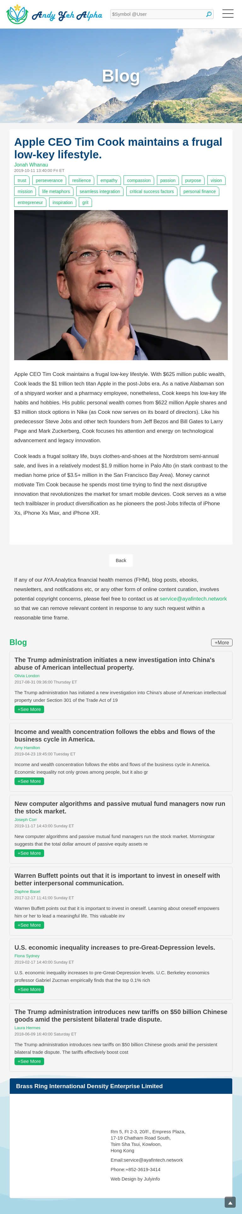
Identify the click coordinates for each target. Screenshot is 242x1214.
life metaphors (56, 191)
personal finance (199, 191)
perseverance (49, 180)
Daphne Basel (27, 891)
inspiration (63, 202)
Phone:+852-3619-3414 (135, 1169)
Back (121, 560)
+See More (29, 709)
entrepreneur (30, 202)
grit (85, 202)
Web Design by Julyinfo (135, 1179)
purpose (193, 180)
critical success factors (152, 191)
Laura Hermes (27, 1027)
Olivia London (27, 675)
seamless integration (100, 191)
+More (222, 642)
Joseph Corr (25, 819)
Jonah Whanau (31, 164)
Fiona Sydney (27, 955)
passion (168, 180)
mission (25, 191)
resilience (81, 180)
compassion (139, 180)
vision (216, 180)
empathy (109, 180)
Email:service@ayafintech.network (147, 1160)
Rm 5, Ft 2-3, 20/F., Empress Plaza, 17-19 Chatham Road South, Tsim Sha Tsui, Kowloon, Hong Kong (148, 1141)
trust (22, 180)
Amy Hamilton (27, 747)
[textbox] (162, 14)
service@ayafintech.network (193, 599)
